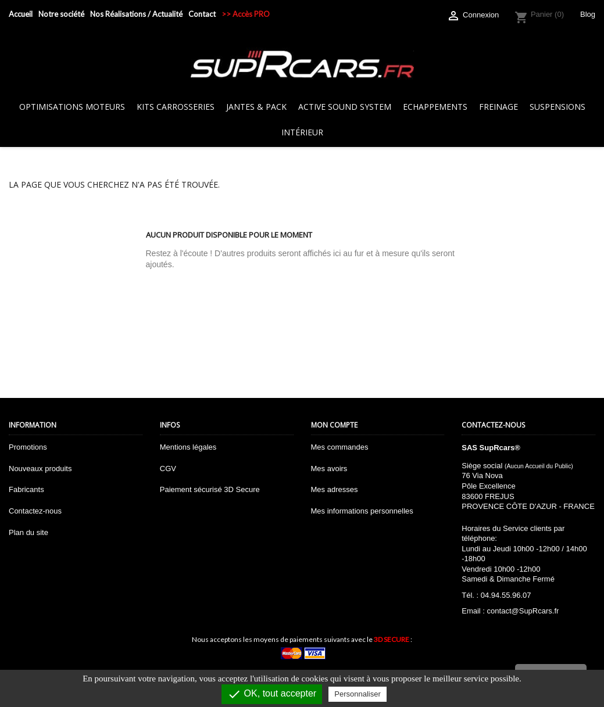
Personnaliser (357, 694)
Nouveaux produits (40, 468)
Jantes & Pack (256, 106)
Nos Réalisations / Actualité (136, 14)
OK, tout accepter (271, 694)
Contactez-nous (35, 511)
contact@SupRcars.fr (523, 610)
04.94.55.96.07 (506, 595)
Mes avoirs (329, 468)
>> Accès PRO (245, 14)
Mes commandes (340, 447)
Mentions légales (188, 447)
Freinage (498, 106)
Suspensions (557, 106)
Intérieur (302, 132)
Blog (587, 14)
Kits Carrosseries (176, 106)
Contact (202, 14)
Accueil (21, 14)
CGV (168, 468)
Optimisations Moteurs (72, 106)
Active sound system (344, 106)
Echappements (435, 106)
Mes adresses (334, 489)
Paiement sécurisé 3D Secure (210, 489)
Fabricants (26, 489)
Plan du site (28, 532)
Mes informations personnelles (362, 511)
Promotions (28, 447)
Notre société (61, 14)
